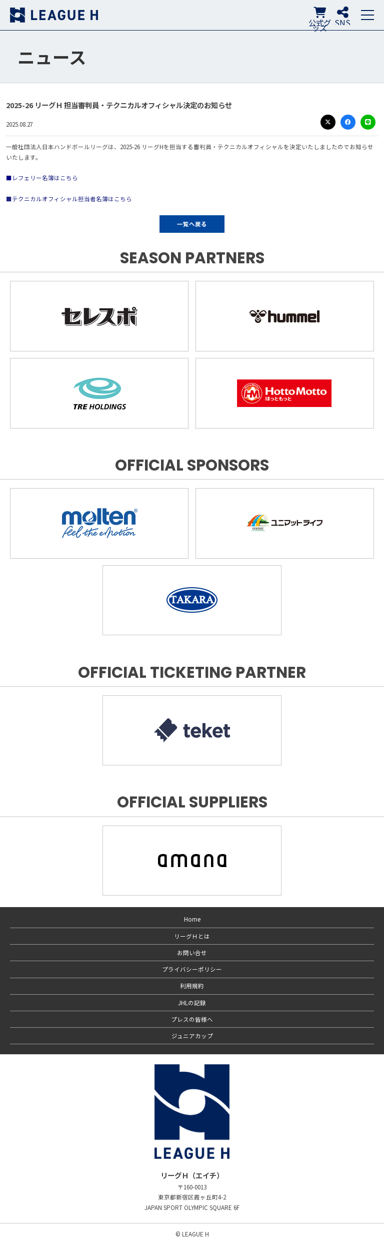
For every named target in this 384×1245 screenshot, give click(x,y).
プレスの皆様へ (192, 1019)
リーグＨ (54, 15)
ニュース (52, 56)
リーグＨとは (192, 936)
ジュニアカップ (192, 1036)
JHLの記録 (192, 1003)
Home (192, 919)
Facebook (348, 122)
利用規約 (192, 986)
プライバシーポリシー (192, 969)
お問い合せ (192, 953)
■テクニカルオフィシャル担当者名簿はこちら (69, 199)
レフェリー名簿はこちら (45, 178)
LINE (368, 122)
